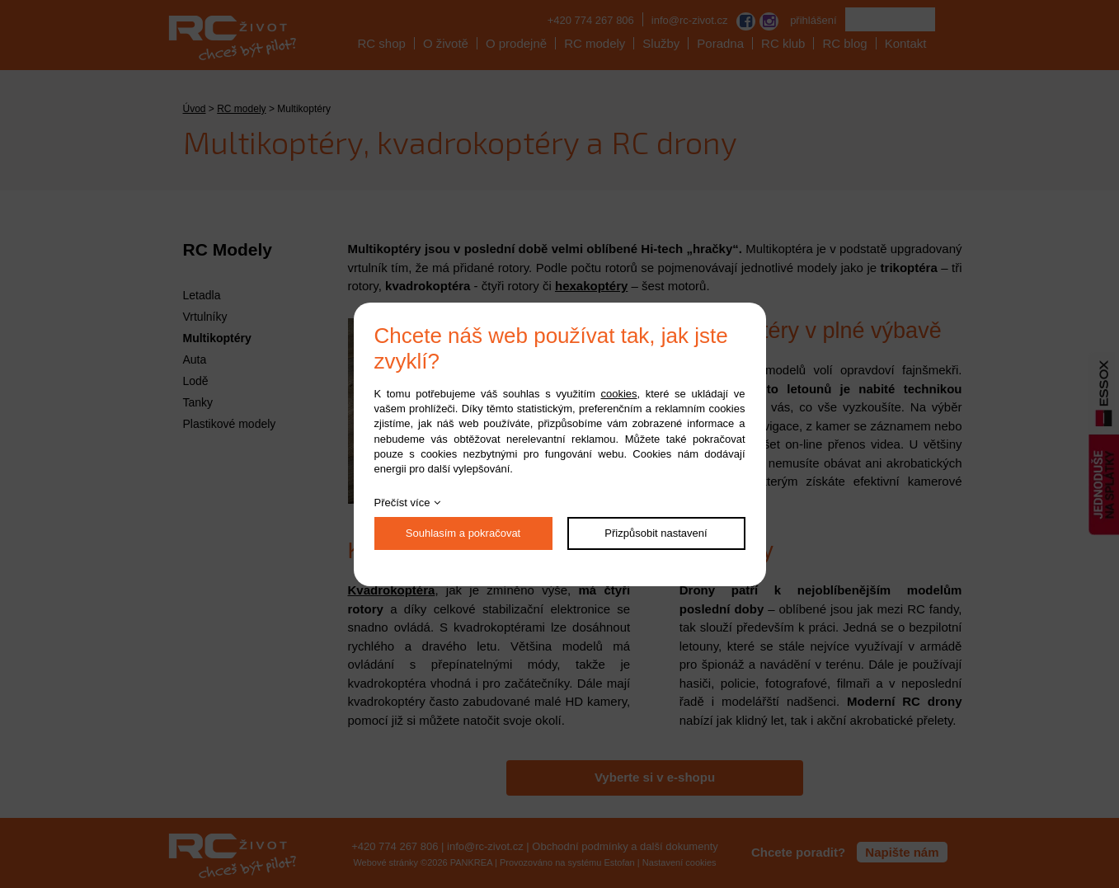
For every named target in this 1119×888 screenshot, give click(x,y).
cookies (618, 394)
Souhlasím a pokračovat (463, 533)
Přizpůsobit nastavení (655, 533)
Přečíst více (402, 502)
